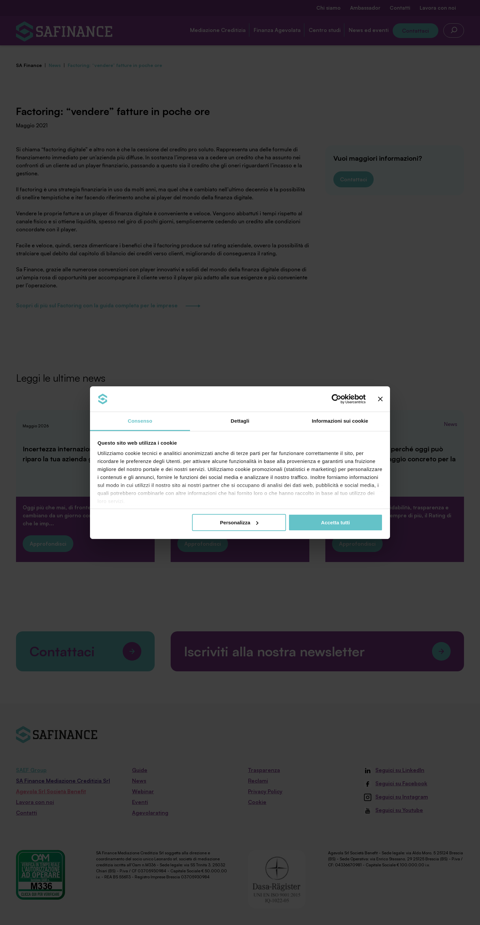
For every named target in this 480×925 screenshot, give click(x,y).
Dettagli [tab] (240, 421)
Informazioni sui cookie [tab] (340, 421)
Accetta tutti (335, 522)
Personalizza (239, 522)
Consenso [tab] (140, 421)
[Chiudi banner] (380, 399)
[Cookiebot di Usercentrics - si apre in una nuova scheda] (336, 399)
